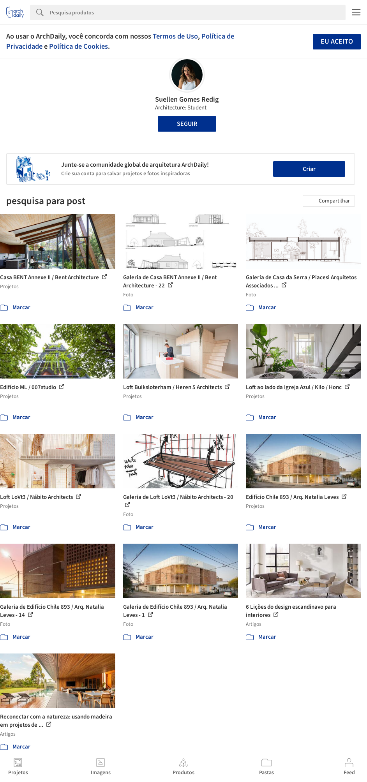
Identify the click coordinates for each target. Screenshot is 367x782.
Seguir (187, 124)
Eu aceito (337, 41)
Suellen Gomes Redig (187, 99)
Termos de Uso (175, 36)
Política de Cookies (78, 46)
